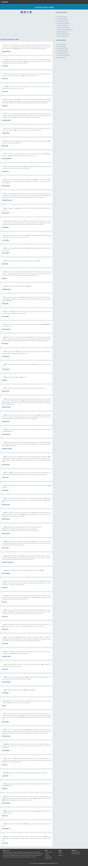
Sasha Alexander (6, 51)
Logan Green (5, 477)
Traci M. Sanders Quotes (63, 34)
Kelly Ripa (4, 380)
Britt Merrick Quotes (62, 19)
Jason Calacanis (6, 573)
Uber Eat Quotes (61, 57)
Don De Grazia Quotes (62, 25)
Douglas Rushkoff (6, 120)
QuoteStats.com (43, 863)
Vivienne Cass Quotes (62, 36)
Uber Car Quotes (61, 44)
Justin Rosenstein (6, 407)
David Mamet (5, 227)
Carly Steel (4, 587)
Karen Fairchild (6, 504)
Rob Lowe (4, 602)
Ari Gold (4, 705)
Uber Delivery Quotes (62, 48)
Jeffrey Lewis (5, 547)
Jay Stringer (5, 78)
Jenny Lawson (5, 240)
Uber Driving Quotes (62, 51)
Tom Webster (5, 692)
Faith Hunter (5, 145)
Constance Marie (6, 656)
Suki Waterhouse (6, 289)
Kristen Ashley (5, 133)
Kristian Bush (5, 303)
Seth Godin (5, 105)
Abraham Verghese (7, 200)
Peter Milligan (5, 721)
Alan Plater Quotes (62, 16)
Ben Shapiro (5, 343)
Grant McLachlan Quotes (63, 27)
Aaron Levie (5, 91)
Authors (60, 852)
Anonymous (5, 643)
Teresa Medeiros (6, 682)
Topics (60, 853)
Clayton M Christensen (8, 562)
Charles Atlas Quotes (62, 21)
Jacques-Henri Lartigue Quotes (65, 29)
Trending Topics (76, 853)
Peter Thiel (5, 616)
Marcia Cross (5, 629)
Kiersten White (5, 533)
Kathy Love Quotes (62, 31)
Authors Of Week (76, 852)
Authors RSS (48, 857)
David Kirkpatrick (6, 329)
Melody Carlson (6, 185)
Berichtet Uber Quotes (63, 53)
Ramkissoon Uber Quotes (63, 55)
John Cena (4, 764)
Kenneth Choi (5, 171)
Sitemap (60, 855)
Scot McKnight (5, 464)
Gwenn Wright (5, 253)
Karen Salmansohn (7, 158)
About (46, 853)
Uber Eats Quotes (61, 46)
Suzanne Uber (5, 391)
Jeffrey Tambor (6, 213)
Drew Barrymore (6, 736)
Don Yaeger (5, 65)
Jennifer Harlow (6, 434)
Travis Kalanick (5, 356)
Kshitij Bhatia (5, 263)
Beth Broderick (6, 519)
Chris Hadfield (5, 316)
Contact (47, 855)
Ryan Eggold (5, 490)
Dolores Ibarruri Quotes (63, 23)
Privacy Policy (48, 852)
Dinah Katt (4, 788)
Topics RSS (48, 858)
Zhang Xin (4, 278)
